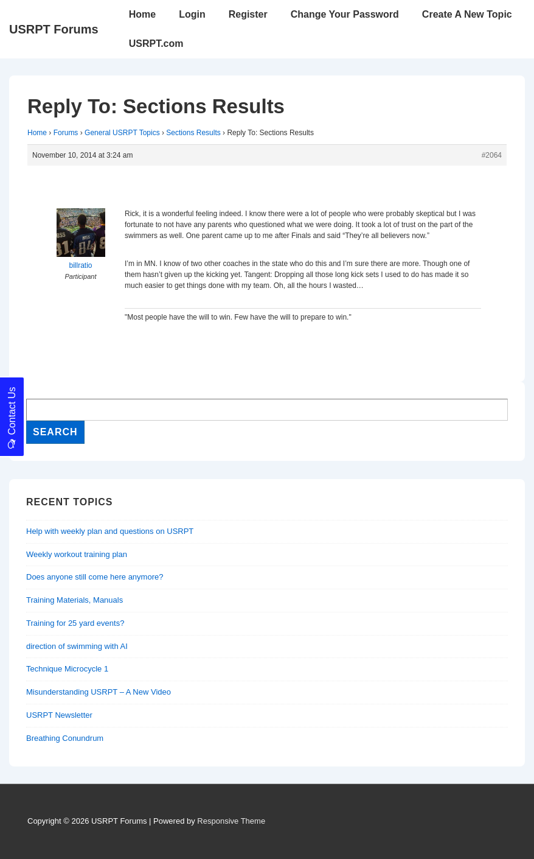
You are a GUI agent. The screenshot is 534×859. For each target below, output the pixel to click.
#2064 (492, 155)
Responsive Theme (231, 821)
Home (142, 14)
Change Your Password (345, 14)
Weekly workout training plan (76, 554)
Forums (66, 132)
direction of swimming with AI (77, 646)
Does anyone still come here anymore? (94, 576)
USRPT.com (156, 43)
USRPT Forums (54, 29)
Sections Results (193, 132)
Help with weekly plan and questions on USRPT (109, 531)
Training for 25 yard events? (75, 623)
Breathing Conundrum (64, 738)
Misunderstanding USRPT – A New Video (98, 691)
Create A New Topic (467, 14)
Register (248, 14)
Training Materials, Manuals (74, 600)
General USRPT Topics (122, 132)
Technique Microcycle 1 (67, 668)
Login (192, 14)
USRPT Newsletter (59, 715)
